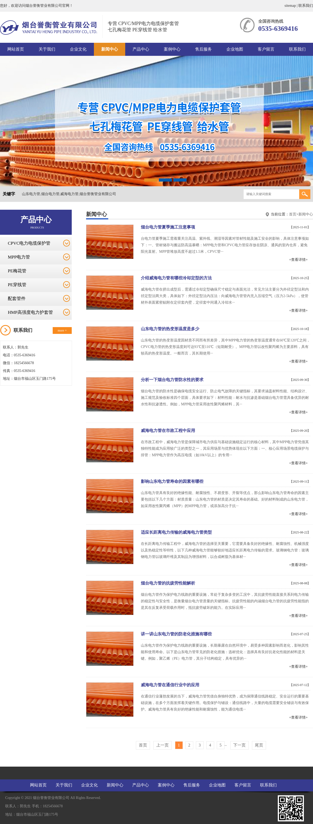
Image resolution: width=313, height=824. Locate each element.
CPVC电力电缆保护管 (29, 243)
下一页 (239, 745)
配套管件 (17, 298)
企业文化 (78, 49)
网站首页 (15, 49)
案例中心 (172, 49)
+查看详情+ (298, 260)
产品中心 (141, 49)
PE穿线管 (17, 284)
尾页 (259, 745)
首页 (292, 214)
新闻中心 (109, 49)
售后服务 (203, 49)
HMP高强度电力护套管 (30, 312)
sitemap (290, 6)
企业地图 (234, 49)
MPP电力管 (19, 257)
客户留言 (266, 49)
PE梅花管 (17, 270)
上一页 (162, 745)
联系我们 (305, 6)
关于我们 (47, 49)
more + (62, 330)
